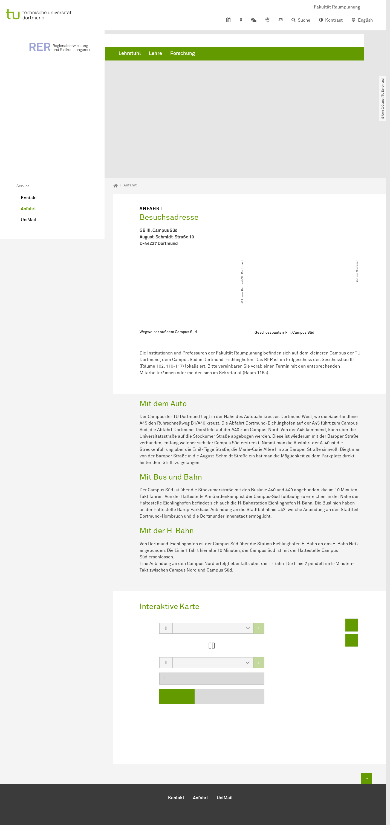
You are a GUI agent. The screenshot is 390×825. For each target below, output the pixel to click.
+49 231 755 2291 (246, 774)
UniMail (28, 158)
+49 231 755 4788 (238, 781)
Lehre (155, 54)
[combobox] (207, 566)
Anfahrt (28, 147)
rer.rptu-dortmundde (244, 787)
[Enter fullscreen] (351, 563)
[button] (247, 566)
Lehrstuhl (130, 54)
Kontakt (29, 136)
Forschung (182, 54)
